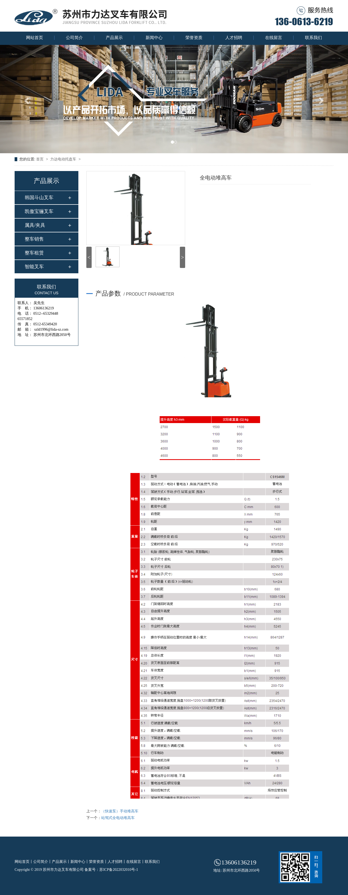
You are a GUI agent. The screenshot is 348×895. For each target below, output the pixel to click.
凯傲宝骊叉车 (39, 211)
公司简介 (74, 38)
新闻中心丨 (79, 862)
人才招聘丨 (117, 862)
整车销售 (34, 239)
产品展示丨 (61, 862)
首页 (40, 159)
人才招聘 (233, 38)
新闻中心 (154, 38)
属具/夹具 (35, 225)
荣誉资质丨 (98, 862)
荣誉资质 (193, 38)
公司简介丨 (42, 862)
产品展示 (114, 38)
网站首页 (34, 38)
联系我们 (313, 38)
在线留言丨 (135, 862)
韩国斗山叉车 (39, 197)
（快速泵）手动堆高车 (119, 811)
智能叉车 (34, 266)
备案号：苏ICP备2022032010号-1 (111, 870)
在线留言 (273, 38)
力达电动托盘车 (63, 159)
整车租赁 (34, 252)
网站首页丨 (24, 862)
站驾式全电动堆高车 (118, 818)
